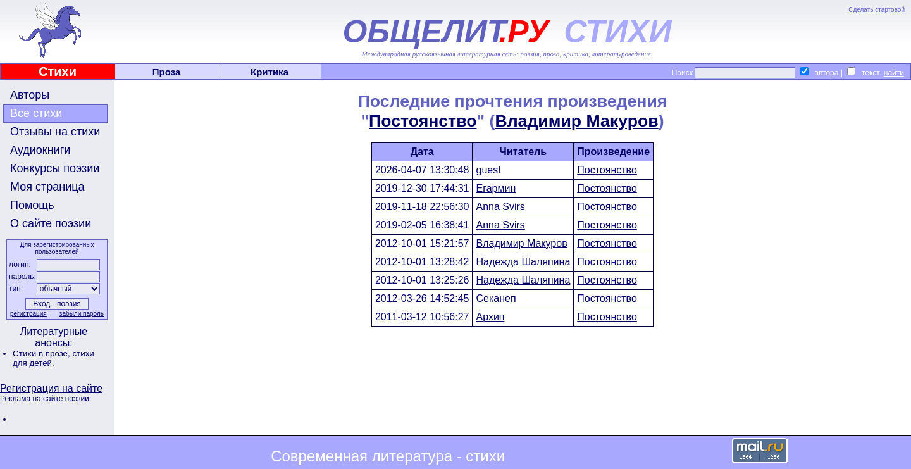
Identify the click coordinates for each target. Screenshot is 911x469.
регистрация (28, 313)
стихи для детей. (53, 358)
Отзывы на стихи (55, 131)
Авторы (29, 95)
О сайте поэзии (50, 223)
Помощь (32, 205)
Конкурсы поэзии (54, 168)
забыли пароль (81, 313)
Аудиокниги (40, 150)
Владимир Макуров (576, 120)
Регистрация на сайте (51, 388)
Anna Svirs (500, 206)
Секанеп (496, 298)
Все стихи (36, 113)
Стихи (58, 71)
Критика (269, 71)
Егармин (496, 188)
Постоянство (422, 120)
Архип (490, 316)
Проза (166, 71)
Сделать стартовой (876, 9)
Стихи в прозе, (42, 353)
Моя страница (47, 186)
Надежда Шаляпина (523, 261)
